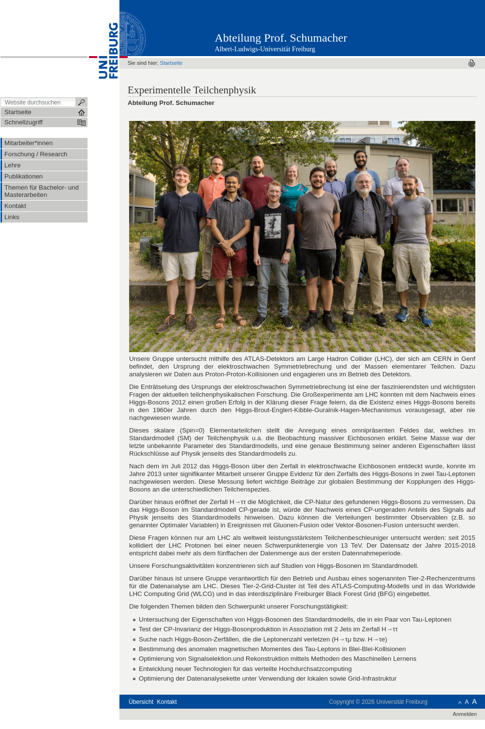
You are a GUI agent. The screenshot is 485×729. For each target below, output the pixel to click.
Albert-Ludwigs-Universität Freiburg (265, 49)
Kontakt (167, 702)
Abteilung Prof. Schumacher (281, 37)
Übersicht (141, 702)
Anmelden (465, 714)
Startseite (171, 63)
